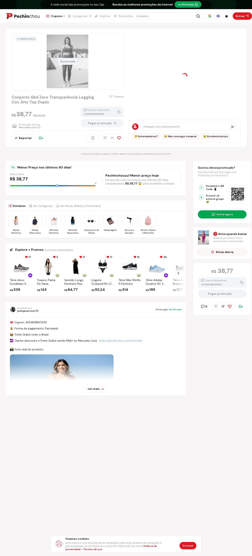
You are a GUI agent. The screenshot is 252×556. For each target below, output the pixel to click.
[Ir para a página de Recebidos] (123, 16)
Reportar (23, 138)
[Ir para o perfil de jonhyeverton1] (24, 309)
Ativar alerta (222, 252)
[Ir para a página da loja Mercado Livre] (28, 126)
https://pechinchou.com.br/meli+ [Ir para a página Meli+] (120, 340)
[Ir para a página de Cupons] (55, 16)
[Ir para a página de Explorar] (102, 16)
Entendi (188, 545)
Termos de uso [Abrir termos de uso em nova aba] (92, 549)
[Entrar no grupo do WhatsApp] (222, 214)
